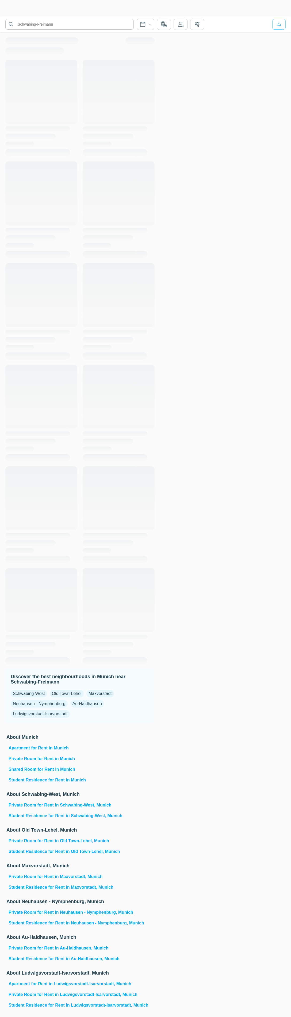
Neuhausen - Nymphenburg (39, 703)
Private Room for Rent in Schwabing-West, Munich (60, 805)
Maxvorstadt (100, 693)
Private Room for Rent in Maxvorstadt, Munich (55, 876)
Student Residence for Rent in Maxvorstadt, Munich (61, 887)
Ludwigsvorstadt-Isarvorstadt (40, 714)
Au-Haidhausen (87, 703)
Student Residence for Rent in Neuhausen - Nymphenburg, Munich (76, 923)
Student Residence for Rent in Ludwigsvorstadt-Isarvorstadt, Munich (78, 1005)
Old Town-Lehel (67, 693)
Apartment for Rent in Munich (39, 748)
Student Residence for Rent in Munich (47, 780)
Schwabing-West (29, 693)
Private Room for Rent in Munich (42, 758)
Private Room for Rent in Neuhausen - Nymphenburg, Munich (71, 912)
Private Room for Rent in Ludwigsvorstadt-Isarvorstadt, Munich (73, 994)
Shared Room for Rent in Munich (42, 769)
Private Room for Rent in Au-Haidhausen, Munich (59, 948)
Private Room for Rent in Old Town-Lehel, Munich (59, 841)
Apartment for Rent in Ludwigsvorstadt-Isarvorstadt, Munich (70, 984)
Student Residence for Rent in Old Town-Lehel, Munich (64, 851)
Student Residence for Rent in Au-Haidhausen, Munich (64, 958)
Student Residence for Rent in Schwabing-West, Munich (65, 815)
